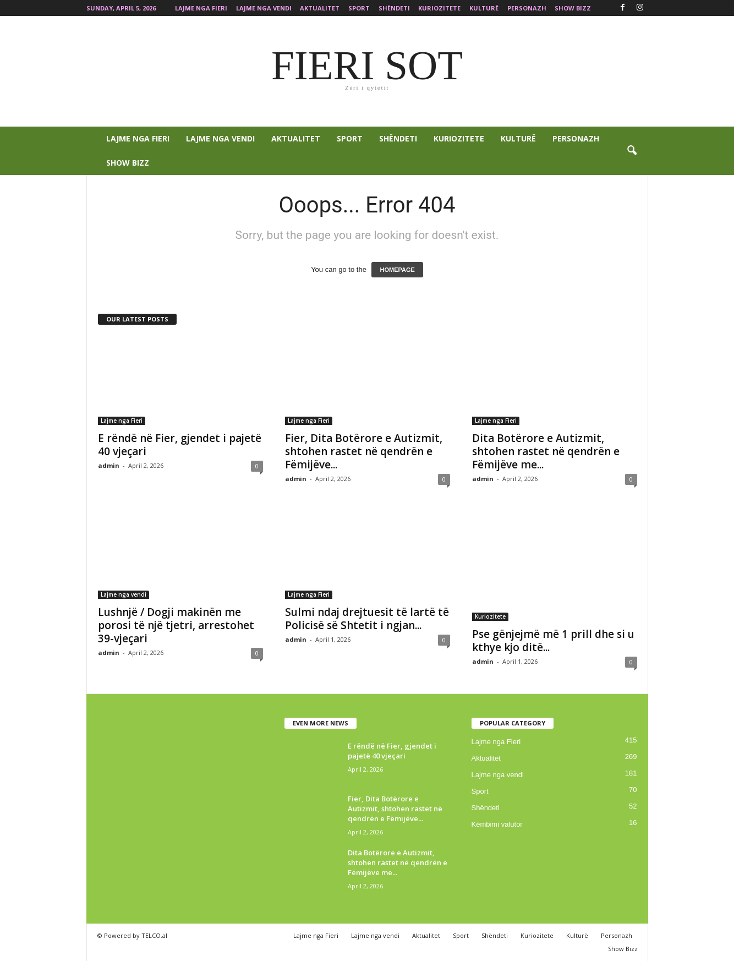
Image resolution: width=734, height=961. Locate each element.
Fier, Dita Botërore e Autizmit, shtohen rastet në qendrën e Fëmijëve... (363, 451)
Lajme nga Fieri (201, 8)
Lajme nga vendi (264, 8)
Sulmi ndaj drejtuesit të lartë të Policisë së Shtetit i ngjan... (367, 618)
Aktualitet (319, 8)
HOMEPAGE (397, 269)
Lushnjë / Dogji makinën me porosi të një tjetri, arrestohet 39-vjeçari (176, 625)
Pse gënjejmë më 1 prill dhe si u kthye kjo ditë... (553, 640)
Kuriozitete (439, 8)
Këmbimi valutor (497, 824)
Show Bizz (573, 8)
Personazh (526, 8)
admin (108, 465)
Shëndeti (394, 8)
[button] (632, 151)
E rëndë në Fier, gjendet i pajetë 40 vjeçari (179, 444)
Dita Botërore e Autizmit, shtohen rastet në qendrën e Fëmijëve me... (546, 451)
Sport (359, 8)
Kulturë (484, 8)
